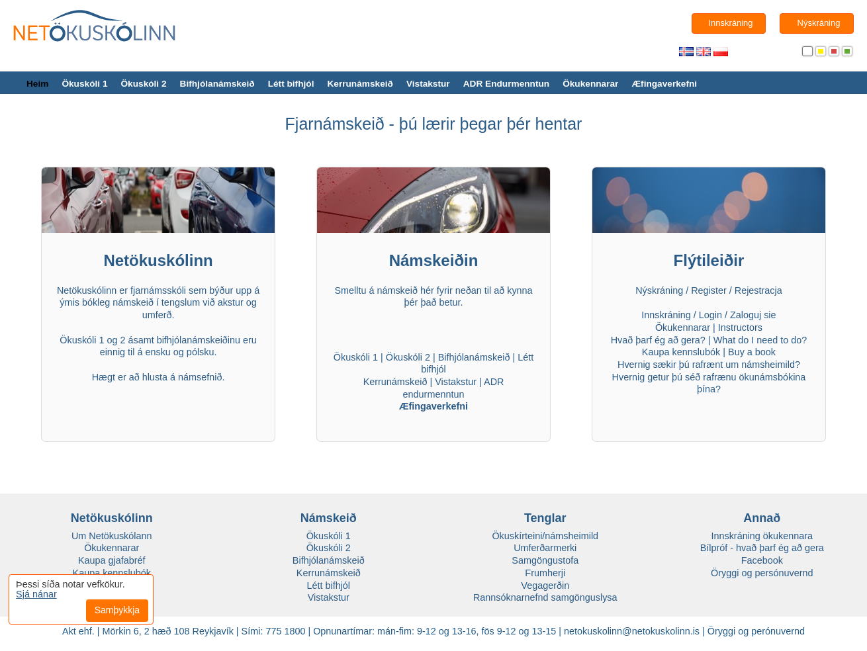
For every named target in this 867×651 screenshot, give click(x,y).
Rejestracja (758, 290)
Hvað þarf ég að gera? (658, 340)
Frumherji (545, 573)
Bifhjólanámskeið (217, 84)
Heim (37, 84)
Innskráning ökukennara (762, 536)
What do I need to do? (760, 340)
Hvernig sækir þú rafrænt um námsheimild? (708, 364)
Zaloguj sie (753, 315)
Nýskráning (659, 290)
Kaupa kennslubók (681, 352)
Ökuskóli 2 (143, 84)
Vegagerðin (545, 585)
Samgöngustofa (545, 560)
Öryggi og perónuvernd (756, 631)
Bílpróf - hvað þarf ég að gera (762, 547)
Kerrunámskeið (359, 84)
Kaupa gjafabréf (112, 560)
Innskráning (665, 315)
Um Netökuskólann (111, 536)
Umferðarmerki (545, 547)
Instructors (740, 327)
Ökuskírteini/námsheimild (545, 536)
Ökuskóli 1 (84, 84)
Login (710, 315)
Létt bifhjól (291, 84)
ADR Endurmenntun (506, 84)
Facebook (762, 560)
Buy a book (752, 352)
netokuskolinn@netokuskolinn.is (632, 631)
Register (709, 290)
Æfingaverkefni (664, 84)
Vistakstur (428, 84)
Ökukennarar (590, 84)
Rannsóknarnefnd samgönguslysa (545, 597)
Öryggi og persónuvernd (762, 573)
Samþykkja (117, 610)
